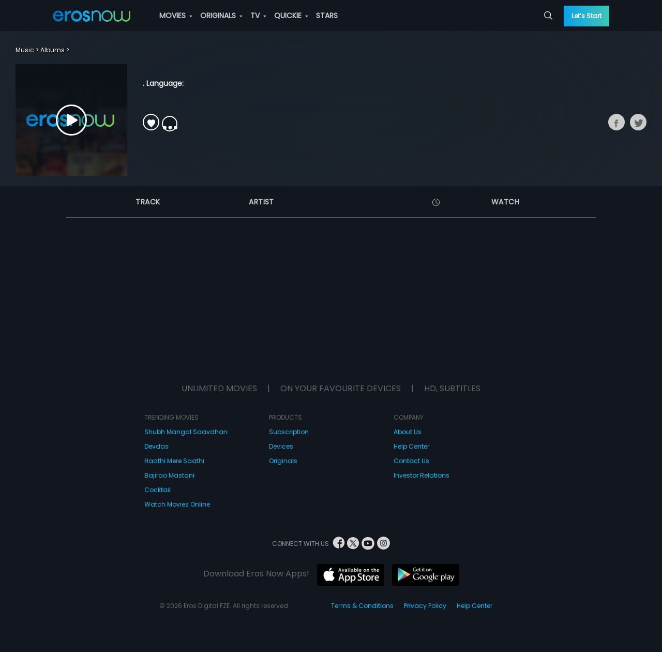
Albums (52, 50)
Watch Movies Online (177, 504)
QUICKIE (291, 15)
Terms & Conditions (362, 605)
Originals (283, 460)
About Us (408, 431)
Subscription (289, 431)
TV (258, 15)
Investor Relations (421, 475)
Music (25, 50)
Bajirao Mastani (169, 475)
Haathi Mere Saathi (174, 460)
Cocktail (157, 489)
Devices (281, 446)
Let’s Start (586, 15)
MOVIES (175, 15)
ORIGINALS (221, 15)
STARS (327, 15)
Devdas (156, 446)
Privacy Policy (425, 605)
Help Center (411, 446)
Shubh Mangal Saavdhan (186, 431)
